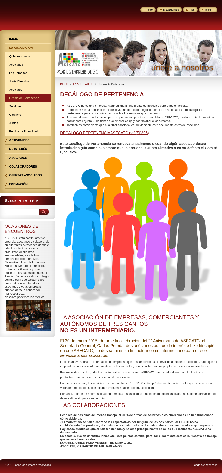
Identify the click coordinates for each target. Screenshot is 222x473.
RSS (191, 9)
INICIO (64, 84)
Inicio (150, 9)
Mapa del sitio (171, 9)
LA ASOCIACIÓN (83, 84)
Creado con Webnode (204, 465)
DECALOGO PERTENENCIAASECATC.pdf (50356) (104, 133)
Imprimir (209, 9)
